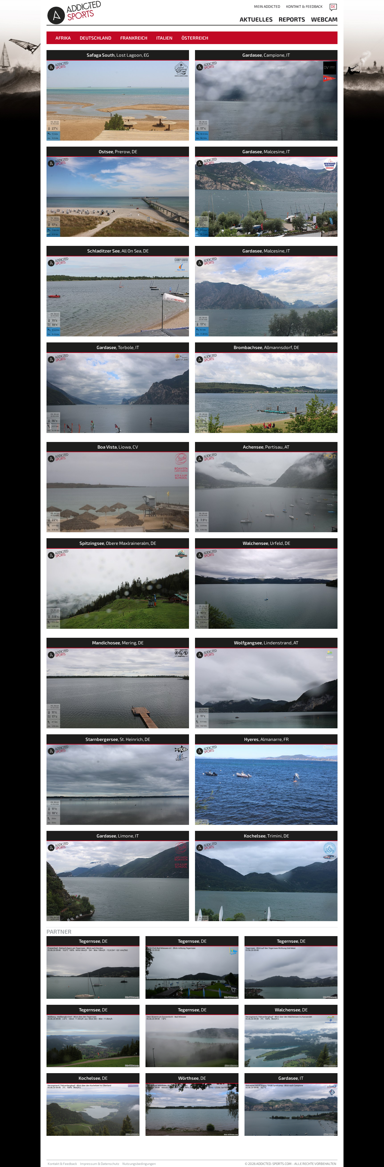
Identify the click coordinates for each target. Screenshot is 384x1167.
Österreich (195, 37)
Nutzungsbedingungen (139, 1164)
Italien (164, 37)
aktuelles (256, 19)
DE (333, 6)
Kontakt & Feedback (304, 6)
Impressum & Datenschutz (99, 1164)
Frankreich (133, 37)
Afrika (63, 37)
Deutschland (95, 37)
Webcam (324, 19)
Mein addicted (267, 6)
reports (292, 19)
